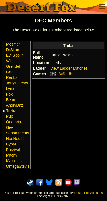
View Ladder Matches (69, 68)
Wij (8, 61)
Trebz (11, 111)
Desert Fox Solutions (88, 192)
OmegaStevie (18, 166)
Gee (9, 127)
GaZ (10, 72)
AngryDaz (14, 105)
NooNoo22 (15, 138)
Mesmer (13, 44)
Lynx (10, 88)
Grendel (13, 66)
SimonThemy (17, 133)
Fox (9, 94)
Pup (9, 116)
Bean (10, 99)
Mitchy (11, 155)
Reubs (11, 77)
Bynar (11, 144)
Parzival (13, 149)
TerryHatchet (17, 83)
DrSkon (12, 49)
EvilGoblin (15, 55)
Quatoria (13, 122)
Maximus (14, 161)
